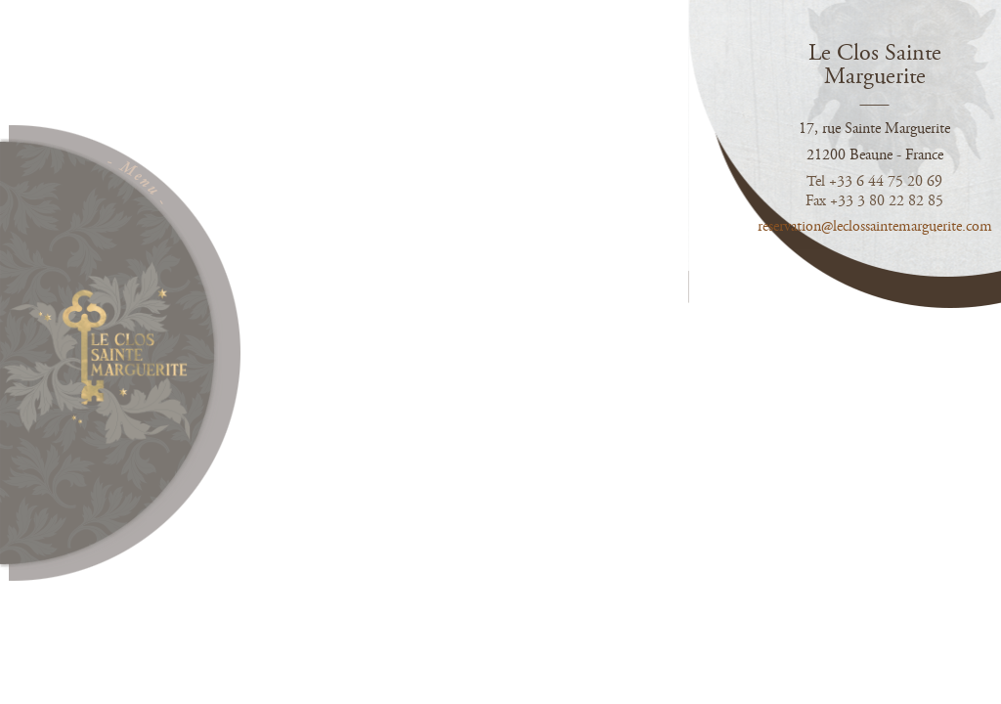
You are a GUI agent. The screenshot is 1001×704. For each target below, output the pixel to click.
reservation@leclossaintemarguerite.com (879, 227)
